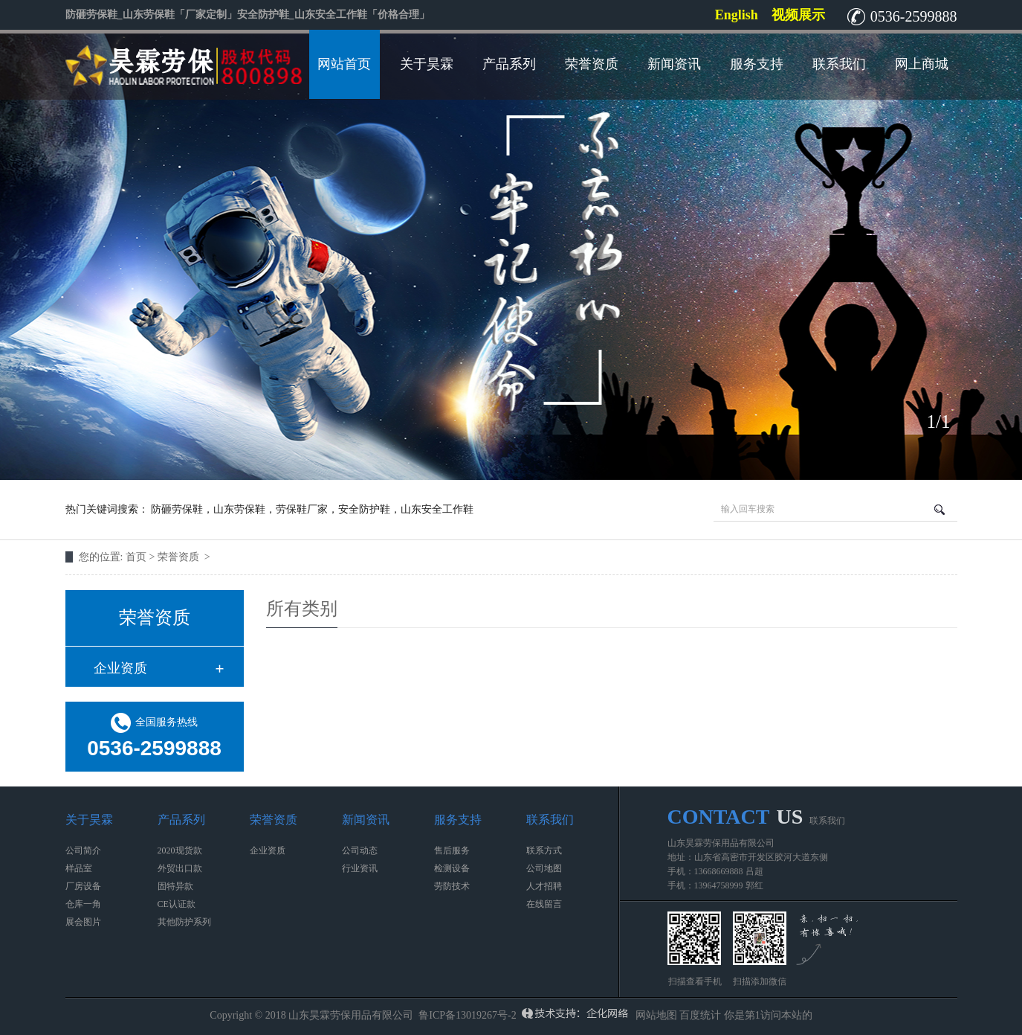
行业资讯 (360, 868)
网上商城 (921, 64)
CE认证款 (176, 904)
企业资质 (120, 668)
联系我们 (839, 64)
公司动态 (360, 850)
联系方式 (544, 850)
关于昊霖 (426, 64)
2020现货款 (180, 850)
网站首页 (344, 64)
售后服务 (452, 850)
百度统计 (700, 1015)
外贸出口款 (180, 868)
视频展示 (798, 14)
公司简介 (83, 850)
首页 (137, 557)
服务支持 (756, 64)
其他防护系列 (184, 922)
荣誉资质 (591, 64)
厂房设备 (83, 886)
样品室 (78, 868)
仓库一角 (83, 904)
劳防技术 (452, 886)
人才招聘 (544, 886)
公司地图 (544, 868)
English (736, 14)
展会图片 (83, 922)
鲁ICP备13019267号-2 (467, 1015)
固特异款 (175, 886)
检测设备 (452, 868)
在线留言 (544, 904)
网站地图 (656, 1015)
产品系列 (509, 64)
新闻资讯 (674, 64)
